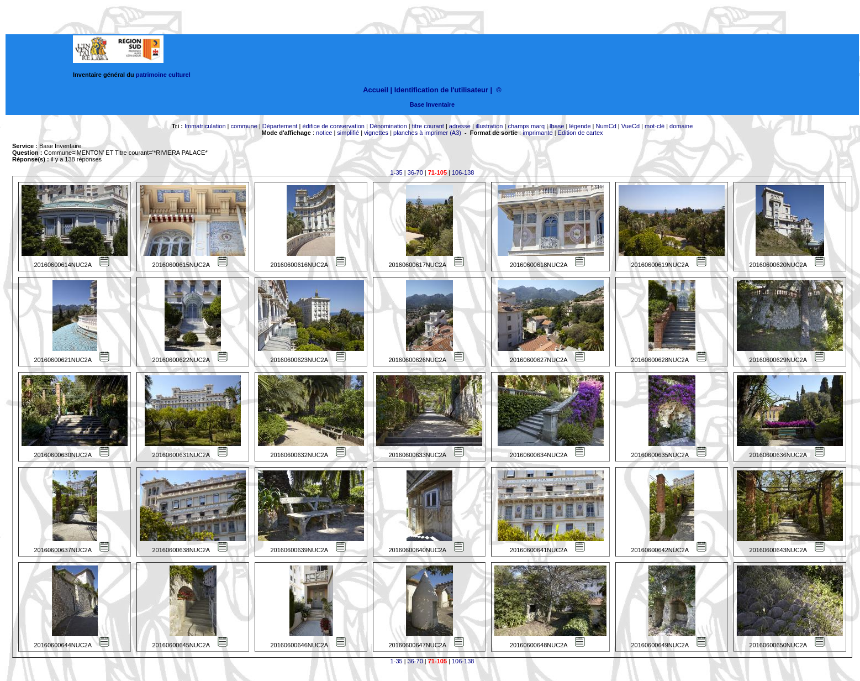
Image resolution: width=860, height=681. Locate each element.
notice (324, 132)
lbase (557, 126)
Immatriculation (205, 126)
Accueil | (377, 90)
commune (244, 126)
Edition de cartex (580, 132)
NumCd (606, 126)
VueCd (630, 126)
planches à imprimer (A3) (427, 132)
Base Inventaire (432, 104)
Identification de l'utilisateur (441, 90)
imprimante (537, 132)
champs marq (526, 126)
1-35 (397, 172)
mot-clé (654, 126)
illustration (489, 126)
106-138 (463, 172)
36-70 (415, 172)
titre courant (428, 126)
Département (280, 126)
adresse (460, 126)
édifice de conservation (333, 126)
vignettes (376, 132)
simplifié (348, 132)
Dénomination (388, 126)
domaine (681, 126)
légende (579, 126)
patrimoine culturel (163, 74)
